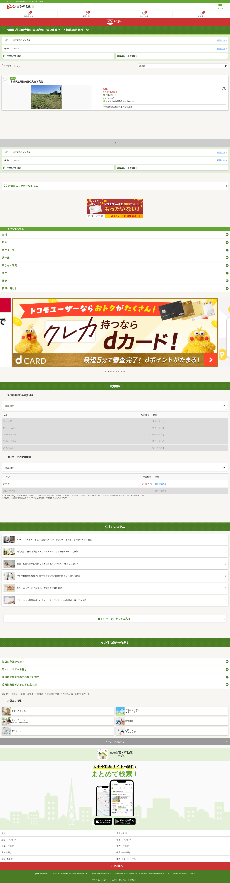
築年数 (6, 257)
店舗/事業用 (7, 859)
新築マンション (8, 839)
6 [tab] (119, 371)
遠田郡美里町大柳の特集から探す (20, 677)
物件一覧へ (160, 484)
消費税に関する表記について (182, 873)
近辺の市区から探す (13, 661)
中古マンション (123, 839)
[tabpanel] (115, 332)
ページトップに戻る (115, 742)
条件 (4, 273)
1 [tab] (105, 371)
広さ (4, 242)
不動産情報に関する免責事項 (136, 873)
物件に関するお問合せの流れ (102, 873)
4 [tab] (113, 371)
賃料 (4, 234)
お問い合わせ (122, 880)
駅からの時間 (9, 265)
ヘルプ (113, 880)
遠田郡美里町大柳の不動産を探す (20, 684)
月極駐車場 (121, 833)
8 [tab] (124, 371)
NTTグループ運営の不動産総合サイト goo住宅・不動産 (25, 1)
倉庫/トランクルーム (126, 859)
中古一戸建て (122, 846)
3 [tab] (111, 371)
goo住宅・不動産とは (42, 873)
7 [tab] (121, 371)
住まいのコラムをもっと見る (114, 618)
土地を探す (6, 852)
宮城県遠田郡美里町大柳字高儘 (26, 81)
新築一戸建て (7, 846)
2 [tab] (108, 371)
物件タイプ (8, 250)
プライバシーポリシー (100, 880)
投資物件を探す (123, 852)
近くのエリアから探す (14, 669)
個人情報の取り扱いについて (159, 873)
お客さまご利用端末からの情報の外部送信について (71, 873)
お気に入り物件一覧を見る (21, 186)
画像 (4, 280)
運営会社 (133, 880)
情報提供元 (119, 873)
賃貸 (3, 833)
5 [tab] (116, 371)
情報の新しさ (9, 288)
